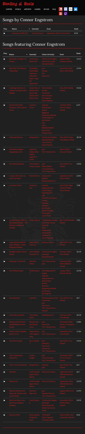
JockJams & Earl (15, 185)
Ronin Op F (46, 130)
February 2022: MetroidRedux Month (65, 263)
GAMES (37, 9)
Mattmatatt (46, 230)
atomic (44, 110)
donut (44, 410)
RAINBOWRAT (48, 128)
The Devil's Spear (15, 341)
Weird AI (12, 372)
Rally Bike (33, 76)
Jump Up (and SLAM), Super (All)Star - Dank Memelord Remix (17, 244)
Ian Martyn (46, 120)
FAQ (54, 9)
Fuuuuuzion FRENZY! (20, 33)
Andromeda (46, 107)
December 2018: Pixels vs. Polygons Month (67, 324)
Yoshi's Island (34, 372)
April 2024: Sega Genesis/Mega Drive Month (66, 187)
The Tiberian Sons (49, 152)
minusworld (46, 176)
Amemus (45, 203)
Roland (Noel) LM (48, 181)
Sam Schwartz (47, 95)
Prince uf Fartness (48, 372)
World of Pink (14, 415)
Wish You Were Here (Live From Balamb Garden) (17, 402)
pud (43, 68)
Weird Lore (13, 381)
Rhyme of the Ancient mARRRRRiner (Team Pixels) (17, 324)
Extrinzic (45, 225)
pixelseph (45, 254)
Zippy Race (33, 83)
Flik (43, 73)
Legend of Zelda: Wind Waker (34, 151)
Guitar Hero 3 (34, 88)
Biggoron (45, 112)
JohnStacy (46, 343)
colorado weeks (48, 420)
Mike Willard (47, 166)
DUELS (18, 9)
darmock (45, 205)
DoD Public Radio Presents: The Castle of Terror (18, 107)
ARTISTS (27, 9)
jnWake (45, 178)
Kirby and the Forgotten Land (34, 417)
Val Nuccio (46, 348)
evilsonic (45, 105)
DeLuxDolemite (48, 64)
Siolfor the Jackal (48, 61)
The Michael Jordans (50, 220)
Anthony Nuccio (48, 242)
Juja (43, 123)
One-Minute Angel (16, 271)
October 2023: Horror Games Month (65, 107)
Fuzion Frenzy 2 (38, 33)
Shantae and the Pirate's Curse (33, 324)
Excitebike (33, 68)
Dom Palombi (47, 193)
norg (43, 125)
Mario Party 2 (34, 176)
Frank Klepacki (47, 117)
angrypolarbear (48, 188)
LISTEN (9, 9)
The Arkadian (47, 88)
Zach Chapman (47, 238)
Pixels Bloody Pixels (16, 315)
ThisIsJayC (46, 93)
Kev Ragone (46, 98)
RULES (46, 9)
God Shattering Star (16, 164)
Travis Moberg (47, 169)
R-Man (44, 90)
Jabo (44, 228)
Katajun (45, 310)
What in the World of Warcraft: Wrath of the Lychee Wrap (18, 393)
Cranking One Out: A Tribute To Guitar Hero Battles (18, 90)
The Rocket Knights (49, 59)
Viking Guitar (47, 133)
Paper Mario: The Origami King (34, 333)
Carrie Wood (47, 142)
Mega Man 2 (34, 137)
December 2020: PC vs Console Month (66, 358)
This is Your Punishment (18, 365)
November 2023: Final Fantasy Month (66, 402)
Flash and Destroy (16, 137)
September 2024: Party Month (58, 33)
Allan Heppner (47, 100)
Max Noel (45, 76)
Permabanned (14, 298)
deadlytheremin (48, 315)
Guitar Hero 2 (34, 220)
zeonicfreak (46, 216)
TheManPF (46, 235)
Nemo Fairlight (47, 210)
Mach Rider (33, 71)
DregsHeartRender (49, 115)
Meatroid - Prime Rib (17, 261)
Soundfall (32, 298)
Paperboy (33, 73)
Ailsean (44, 71)
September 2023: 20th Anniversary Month (66, 374)
